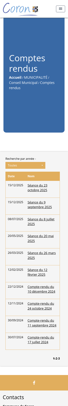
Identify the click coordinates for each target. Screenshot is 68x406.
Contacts (13, 397)
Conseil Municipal (23, 82)
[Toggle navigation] (60, 9)
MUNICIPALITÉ (36, 77)
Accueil (15, 77)
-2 (56, 358)
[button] (25, 165)
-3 (58, 358)
